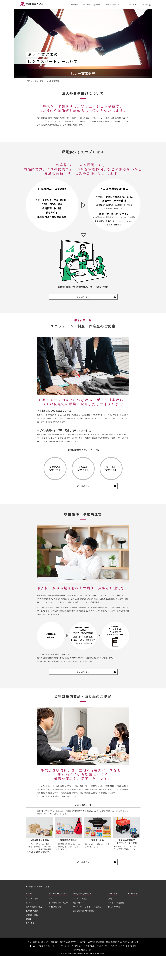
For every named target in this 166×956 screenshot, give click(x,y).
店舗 (110, 899)
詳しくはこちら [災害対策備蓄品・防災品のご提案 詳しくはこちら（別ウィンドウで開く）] (83, 862)
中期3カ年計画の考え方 (35, 907)
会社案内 (74, 5)
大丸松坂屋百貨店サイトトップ (38, 887)
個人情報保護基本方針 (68, 942)
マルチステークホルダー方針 (97, 946)
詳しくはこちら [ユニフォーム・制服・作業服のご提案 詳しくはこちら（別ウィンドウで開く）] (83, 486)
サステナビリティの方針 (58, 903)
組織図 (28, 919)
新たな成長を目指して (114, 5)
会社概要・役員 (32, 915)
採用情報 (146, 5)
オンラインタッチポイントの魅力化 (87, 907)
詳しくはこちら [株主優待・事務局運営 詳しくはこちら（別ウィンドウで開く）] (83, 672)
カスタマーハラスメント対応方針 (123, 946)
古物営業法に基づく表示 (83, 950)
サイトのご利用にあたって (38, 942)
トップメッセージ (32, 899)
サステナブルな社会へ (91, 5)
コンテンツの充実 (80, 899)
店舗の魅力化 (78, 903)
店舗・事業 (132, 5)
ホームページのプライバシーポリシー (44, 946)
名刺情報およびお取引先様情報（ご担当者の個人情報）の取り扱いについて (109, 942)
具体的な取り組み (56, 907)
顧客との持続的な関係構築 (83, 911)
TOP (28, 81)
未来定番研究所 (32, 911)
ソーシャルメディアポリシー (72, 946)
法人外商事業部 (114, 907)
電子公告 (54, 942)
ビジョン (29, 903)
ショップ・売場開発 (116, 903)
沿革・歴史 (30, 923)
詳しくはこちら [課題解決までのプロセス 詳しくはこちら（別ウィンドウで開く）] (83, 297)
